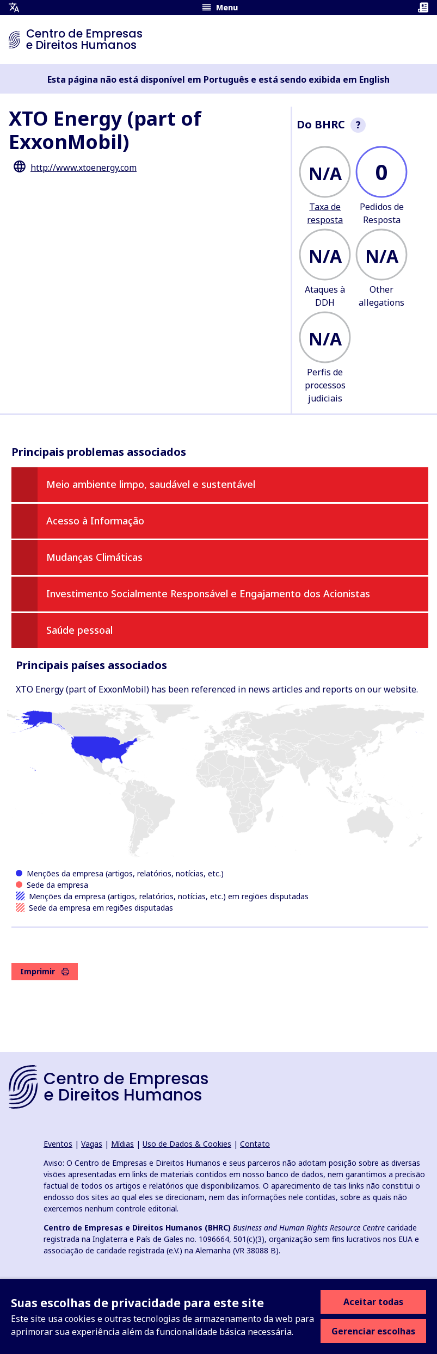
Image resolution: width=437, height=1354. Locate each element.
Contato (255, 1144)
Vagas (91, 1144)
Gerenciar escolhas (373, 1331)
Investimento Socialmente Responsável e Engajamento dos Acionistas (208, 593)
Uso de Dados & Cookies (187, 1144)
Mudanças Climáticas (94, 557)
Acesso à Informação (95, 520)
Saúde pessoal (79, 629)
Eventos (58, 1144)
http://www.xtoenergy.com (83, 168)
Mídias (122, 1144)
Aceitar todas (373, 1302)
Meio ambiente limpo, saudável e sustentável (150, 484)
